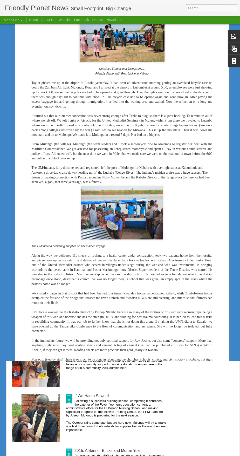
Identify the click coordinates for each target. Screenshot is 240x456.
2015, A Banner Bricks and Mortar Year (108, 451)
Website (65, 20)
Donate (97, 20)
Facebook (81, 20)
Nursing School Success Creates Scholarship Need (119, 341)
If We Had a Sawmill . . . (95, 396)
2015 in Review (88, 286)
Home (33, 20)
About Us (48, 20)
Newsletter (114, 20)
